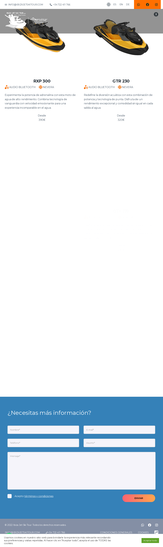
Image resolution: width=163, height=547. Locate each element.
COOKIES (143, 532)
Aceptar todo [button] (150, 540)
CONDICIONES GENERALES (116, 532)
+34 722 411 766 (55, 532)
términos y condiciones (38, 496)
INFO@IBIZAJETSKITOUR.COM (22, 532)
